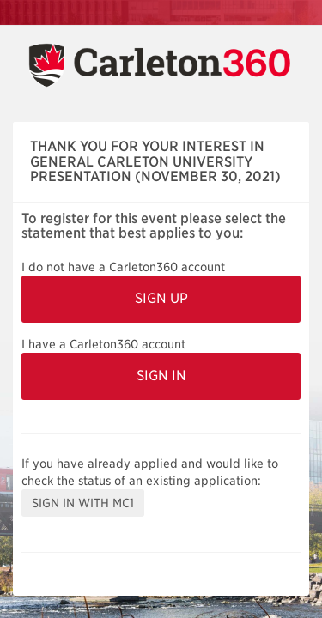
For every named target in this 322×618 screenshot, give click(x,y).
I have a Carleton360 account (103, 344)
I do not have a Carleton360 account (123, 267)
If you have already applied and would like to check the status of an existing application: (149, 472)
